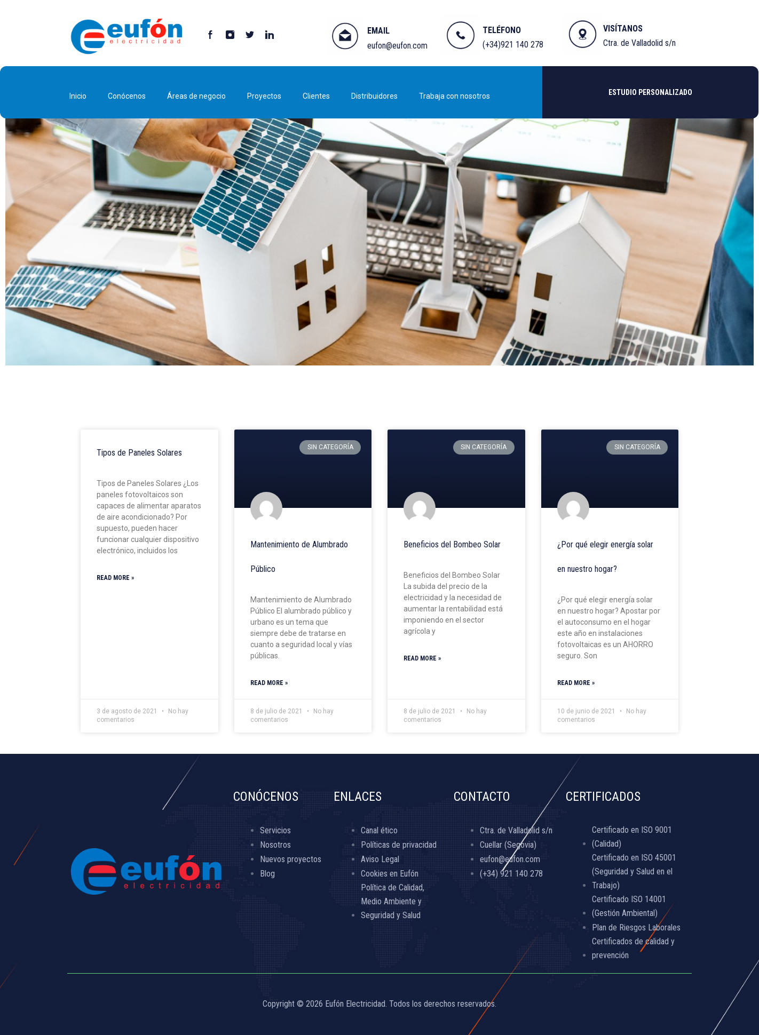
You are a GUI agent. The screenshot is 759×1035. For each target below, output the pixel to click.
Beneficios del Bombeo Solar (452, 544)
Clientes (316, 96)
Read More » (115, 578)
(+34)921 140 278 (513, 44)
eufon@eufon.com (397, 46)
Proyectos (264, 96)
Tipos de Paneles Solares (139, 453)
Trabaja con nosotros (454, 96)
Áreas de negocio (196, 96)
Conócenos (127, 96)
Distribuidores (374, 96)
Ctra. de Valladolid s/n (639, 43)
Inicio (77, 96)
